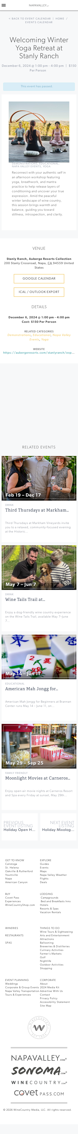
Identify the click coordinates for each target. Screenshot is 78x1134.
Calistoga (11, 864)
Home (60, 18)
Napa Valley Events (26, 166)
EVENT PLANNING (17, 980)
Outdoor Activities (51, 964)
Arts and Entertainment (55, 935)
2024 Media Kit (49, 987)
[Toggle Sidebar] (4, 5)
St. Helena (12, 867)
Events (44, 867)
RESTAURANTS (14, 935)
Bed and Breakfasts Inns (55, 901)
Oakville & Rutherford (19, 871)
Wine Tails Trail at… (25, 599)
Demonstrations (24, 163)
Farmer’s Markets (51, 954)
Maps (43, 871)
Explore (46, 860)
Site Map (45, 1005)
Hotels (44, 905)
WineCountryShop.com (20, 905)
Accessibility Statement (55, 1002)
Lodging (46, 894)
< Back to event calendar (30, 18)
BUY (7, 894)
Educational (49, 163)
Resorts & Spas (49, 908)
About (44, 984)
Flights (44, 878)
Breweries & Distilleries (55, 946)
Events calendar (39, 22)
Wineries (11, 928)
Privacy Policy (49, 998)
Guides (44, 864)
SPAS (8, 943)
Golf (42, 957)
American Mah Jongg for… (31, 688)
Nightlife (45, 961)
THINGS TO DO (50, 928)
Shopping (46, 968)
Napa (8, 878)
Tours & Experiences (18, 995)
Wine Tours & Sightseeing (56, 932)
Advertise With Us (51, 991)
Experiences (13, 901)
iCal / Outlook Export (39, 292)
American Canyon (16, 882)
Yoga (47, 166)
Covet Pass (12, 897)
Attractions (47, 939)
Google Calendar (39, 278)
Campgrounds (49, 897)
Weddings (11, 984)
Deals (43, 882)
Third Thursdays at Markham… (37, 510)
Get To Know (14, 860)
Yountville (11, 875)
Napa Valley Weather (53, 875)
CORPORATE (48, 980)
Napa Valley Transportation (22, 991)
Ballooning (47, 943)
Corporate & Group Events (22, 987)
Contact (45, 995)
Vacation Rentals (50, 912)
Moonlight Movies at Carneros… (37, 778)
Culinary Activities (51, 950)
